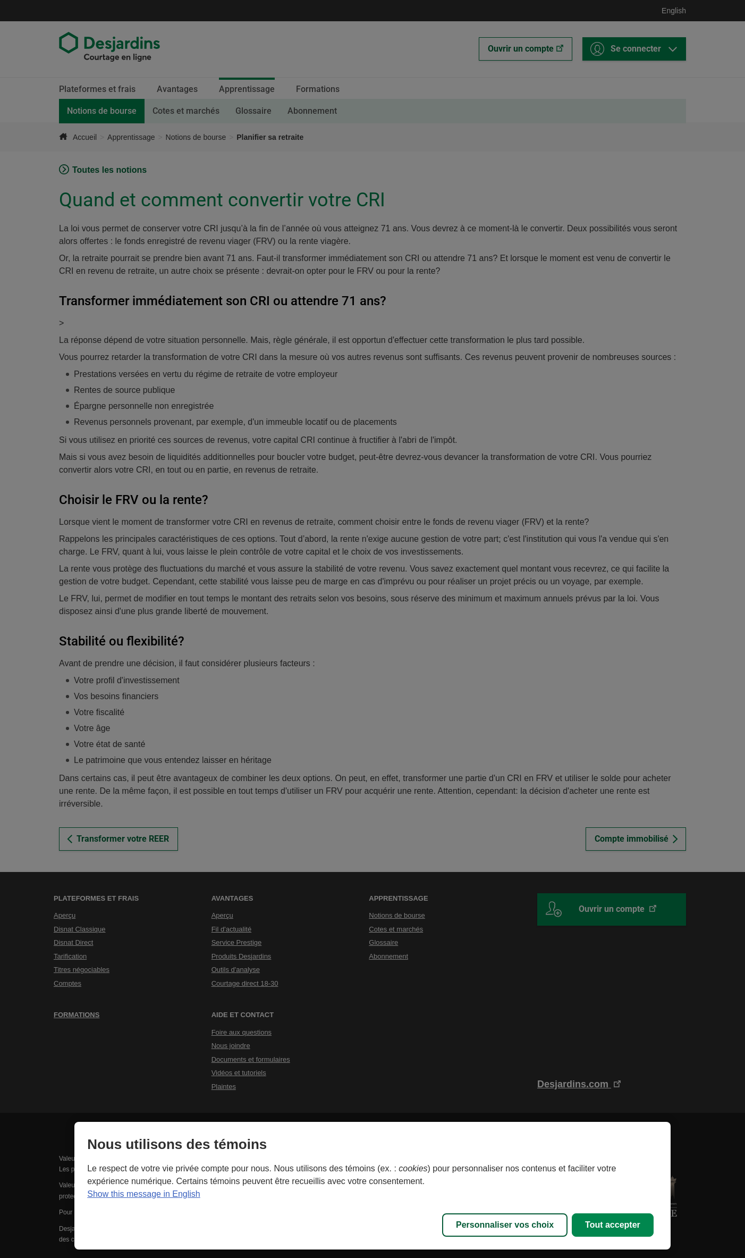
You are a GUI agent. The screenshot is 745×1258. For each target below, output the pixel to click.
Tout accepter (612, 1224)
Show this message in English (143, 1193)
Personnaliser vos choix (505, 1224)
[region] (372, 1185)
